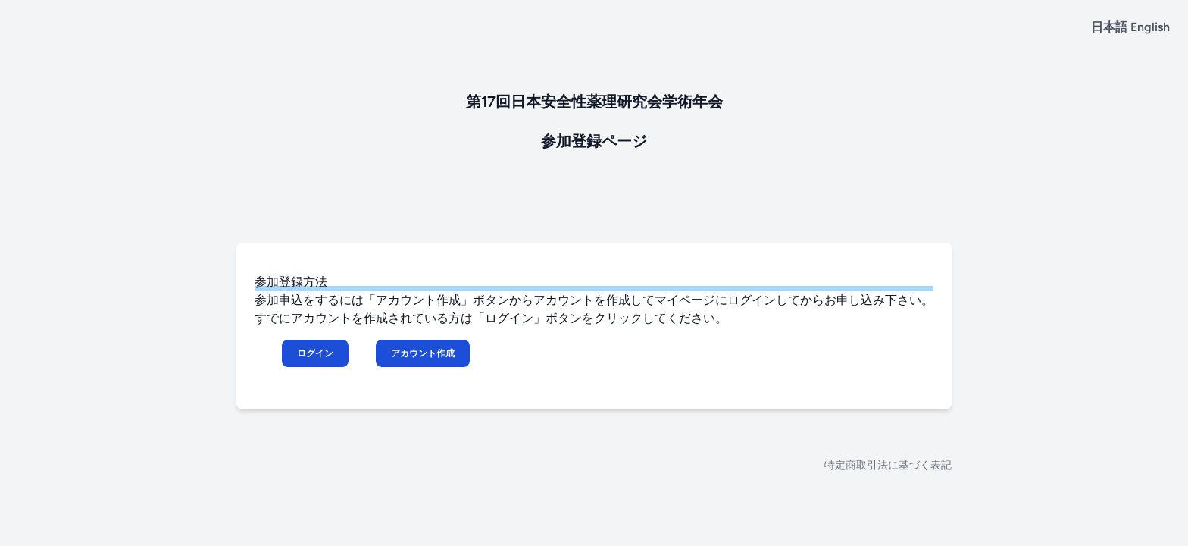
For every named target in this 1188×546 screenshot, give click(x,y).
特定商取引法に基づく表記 (888, 465)
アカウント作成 (423, 353)
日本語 (1109, 27)
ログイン (315, 353)
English (1150, 27)
